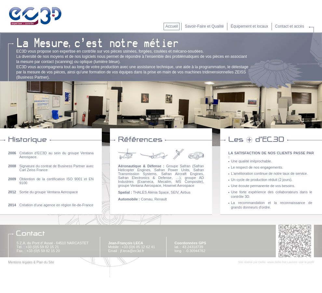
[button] (248, 27)
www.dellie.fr (275, 262)
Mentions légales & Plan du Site (31, 262)
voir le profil (306, 262)
